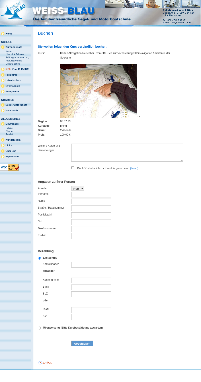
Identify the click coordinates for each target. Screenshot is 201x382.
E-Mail (41, 247)
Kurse (9, 51)
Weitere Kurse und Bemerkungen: (49, 148)
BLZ (45, 305)
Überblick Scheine (15, 54)
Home (9, 33)
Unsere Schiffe (13, 64)
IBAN (46, 321)
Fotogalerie (12, 91)
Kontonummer (51, 292)
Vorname (43, 206)
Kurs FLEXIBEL (18, 69)
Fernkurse (11, 74)
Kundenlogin (13, 139)
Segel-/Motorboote (16, 105)
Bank (46, 299)
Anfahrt (9, 134)
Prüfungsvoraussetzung (17, 57)
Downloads (12, 123)
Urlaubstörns (13, 80)
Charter (9, 131)
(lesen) (134, 180)
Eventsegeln (13, 86)
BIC (45, 328)
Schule (9, 128)
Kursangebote (14, 47)
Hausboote (12, 110)
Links (9, 145)
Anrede (42, 200)
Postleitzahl (44, 226)
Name (41, 213)
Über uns (11, 151)
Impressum (12, 156)
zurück (47, 375)
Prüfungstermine (14, 60)
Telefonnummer (47, 240)
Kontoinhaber (51, 276)
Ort (40, 233)
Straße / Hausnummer (51, 219)
